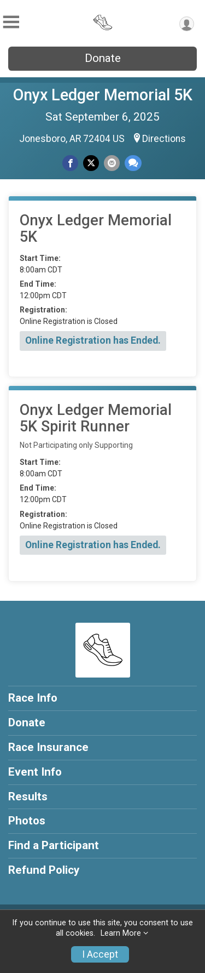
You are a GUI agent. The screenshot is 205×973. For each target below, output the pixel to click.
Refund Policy (43, 870)
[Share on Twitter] (91, 163)
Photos (26, 820)
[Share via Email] (112, 163)
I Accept (100, 954)
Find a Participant (53, 845)
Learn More (121, 933)
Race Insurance (48, 747)
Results (28, 796)
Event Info (35, 771)
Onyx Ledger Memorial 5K (102, 95)
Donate (103, 58)
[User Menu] (186, 23)
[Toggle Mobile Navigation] (11, 22)
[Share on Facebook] (70, 163)
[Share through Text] (133, 163)
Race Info (32, 697)
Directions (164, 138)
